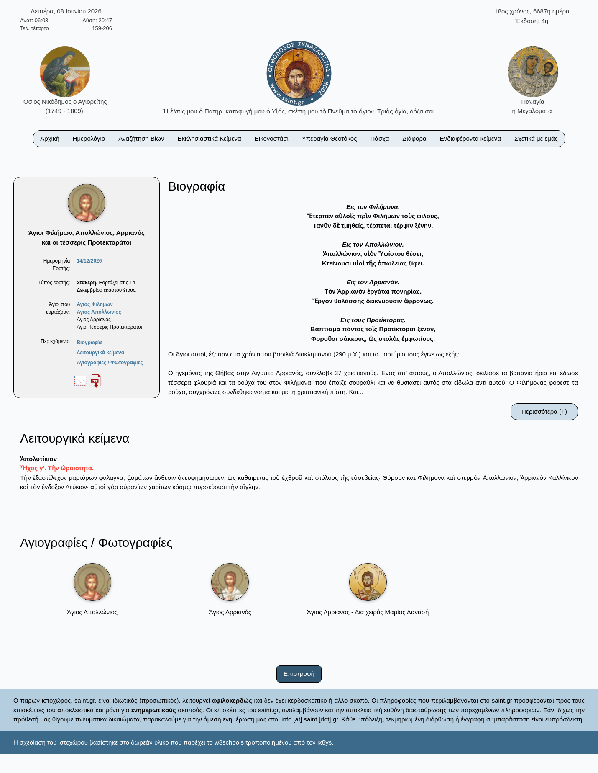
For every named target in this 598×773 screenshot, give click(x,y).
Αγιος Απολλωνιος (99, 312)
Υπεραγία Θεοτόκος (329, 138)
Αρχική (49, 138)
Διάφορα (414, 138)
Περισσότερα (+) (544, 411)
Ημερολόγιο (89, 138)
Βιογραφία (89, 342)
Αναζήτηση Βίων (141, 138)
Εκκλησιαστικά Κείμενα (209, 138)
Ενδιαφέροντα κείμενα (470, 138)
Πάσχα (379, 138)
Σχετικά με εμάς (536, 138)
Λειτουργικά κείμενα (100, 353)
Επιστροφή (299, 673)
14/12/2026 (89, 261)
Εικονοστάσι (272, 138)
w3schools (229, 742)
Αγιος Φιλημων (94, 304)
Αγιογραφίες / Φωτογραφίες (110, 363)
